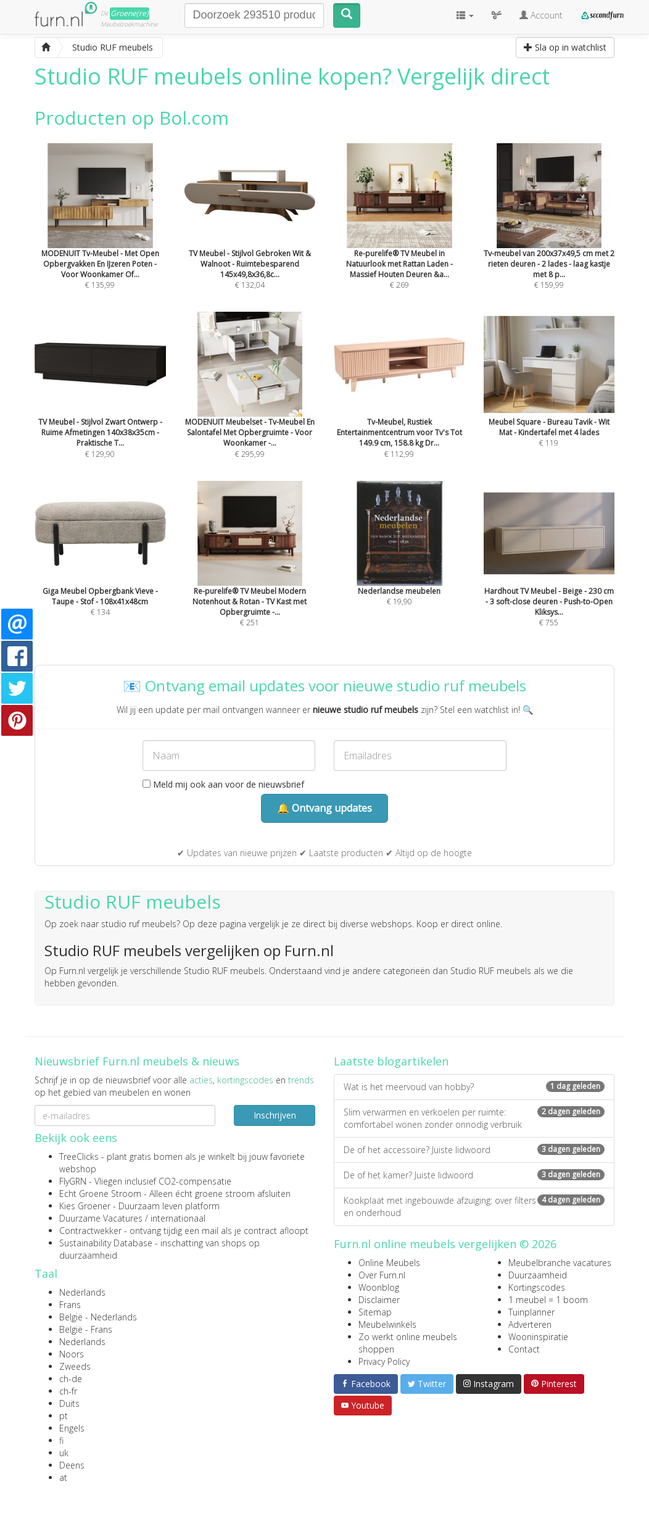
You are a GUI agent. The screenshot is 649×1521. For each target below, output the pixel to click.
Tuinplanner (531, 1312)
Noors (71, 1354)
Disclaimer (379, 1300)
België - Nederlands (98, 1317)
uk (63, 1453)
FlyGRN (72, 1181)
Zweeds (75, 1366)
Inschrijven (275, 1115)
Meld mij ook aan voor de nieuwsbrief (223, 784)
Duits (69, 1403)
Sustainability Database (105, 1243)
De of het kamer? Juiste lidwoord (474, 1175)
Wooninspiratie (538, 1337)
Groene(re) (129, 13)
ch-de (70, 1379)
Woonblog (378, 1287)
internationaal (178, 1218)
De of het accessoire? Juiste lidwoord (474, 1150)
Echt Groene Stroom (100, 1193)
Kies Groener (84, 1206)
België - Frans (85, 1329)
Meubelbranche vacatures (559, 1263)
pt (63, 1416)
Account (541, 15)
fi (61, 1440)
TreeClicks (79, 1156)
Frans (70, 1305)
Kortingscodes (536, 1287)
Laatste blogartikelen (391, 1061)
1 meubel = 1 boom (548, 1300)
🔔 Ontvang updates (324, 808)
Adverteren (530, 1324)
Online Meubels (389, 1263)
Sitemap (375, 1312)
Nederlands (82, 1292)
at (63, 1477)
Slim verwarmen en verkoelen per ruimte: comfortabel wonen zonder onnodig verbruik (474, 1118)
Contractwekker (90, 1230)
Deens (72, 1465)
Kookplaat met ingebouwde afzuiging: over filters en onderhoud (474, 1206)
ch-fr (68, 1391)
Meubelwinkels (387, 1324)
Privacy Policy (384, 1361)
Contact (524, 1349)
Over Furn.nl (381, 1275)
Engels (72, 1428)
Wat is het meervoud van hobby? (474, 1087)
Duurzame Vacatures (101, 1218)
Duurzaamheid (537, 1275)
